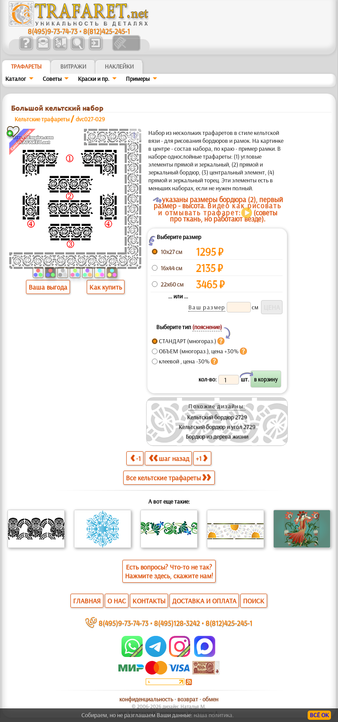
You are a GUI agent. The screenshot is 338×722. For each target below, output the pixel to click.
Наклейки (119, 66)
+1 (201, 458)
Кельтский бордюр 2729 (217, 417)
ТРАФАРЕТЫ (26, 66)
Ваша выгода (48, 287)
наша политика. (214, 715)
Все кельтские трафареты (168, 477)
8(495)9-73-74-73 (52, 31)
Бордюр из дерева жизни (217, 436)
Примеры (138, 79)
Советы (52, 79)
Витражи (73, 66)
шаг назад (169, 458)
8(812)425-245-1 (106, 31)
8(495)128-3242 (177, 623)
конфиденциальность (146, 699)
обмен (210, 699)
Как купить (105, 287)
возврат (187, 699)
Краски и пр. (93, 79)
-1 (135, 458)
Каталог (15, 79)
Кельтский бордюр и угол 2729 (217, 427)
